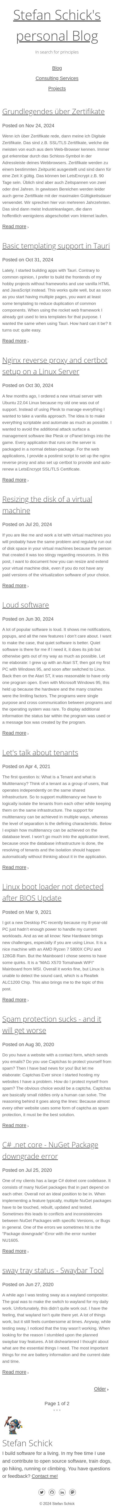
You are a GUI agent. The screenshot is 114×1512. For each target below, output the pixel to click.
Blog (57, 68)
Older (100, 1389)
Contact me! (45, 1476)
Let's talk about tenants (40, 752)
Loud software (25, 605)
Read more (14, 226)
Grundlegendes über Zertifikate (53, 111)
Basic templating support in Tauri (56, 246)
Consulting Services (56, 78)
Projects (57, 88)
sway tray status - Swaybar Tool (53, 1270)
